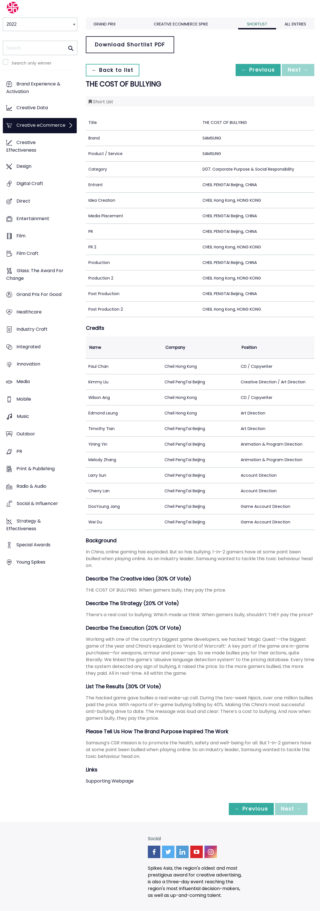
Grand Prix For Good (38, 294)
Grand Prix (104, 24)
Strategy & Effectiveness (23, 525)
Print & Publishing (35, 469)
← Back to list (114, 70)
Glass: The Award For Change (34, 275)
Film (20, 236)
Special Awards (33, 545)
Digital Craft (29, 184)
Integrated (28, 346)
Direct (23, 201)
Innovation (28, 364)
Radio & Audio (31, 486)
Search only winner (32, 63)
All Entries (295, 24)
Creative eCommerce (40, 125)
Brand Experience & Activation (33, 88)
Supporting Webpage (110, 781)
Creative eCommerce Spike (181, 24)
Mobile (23, 399)
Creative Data (32, 107)
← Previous (255, 70)
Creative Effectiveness (21, 146)
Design (23, 166)
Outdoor (25, 434)
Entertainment (32, 218)
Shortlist (257, 24)
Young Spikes (30, 562)
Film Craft (27, 253)
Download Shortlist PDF (130, 44)
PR (19, 451)
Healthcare (29, 312)
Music (23, 416)
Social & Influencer (37, 503)
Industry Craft (32, 329)
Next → (297, 70)
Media (23, 381)
